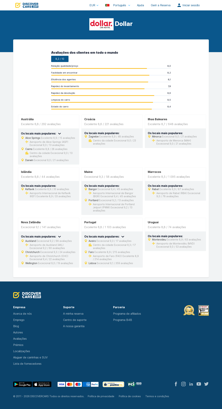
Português (116, 5)
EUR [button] (92, 5)
